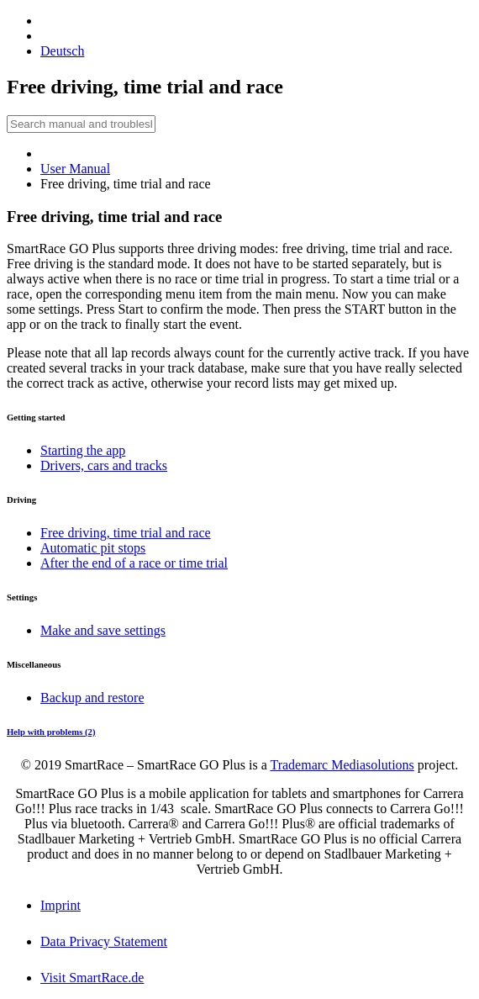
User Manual (75, 168)
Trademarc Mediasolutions (341, 765)
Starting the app (82, 450)
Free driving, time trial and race (125, 533)
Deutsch (62, 51)
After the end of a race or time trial (134, 563)
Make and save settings (103, 630)
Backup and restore (92, 697)
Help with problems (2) (51, 732)
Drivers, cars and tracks (103, 465)
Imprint (60, 905)
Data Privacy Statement (103, 941)
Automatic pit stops (92, 548)
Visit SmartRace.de (92, 977)
